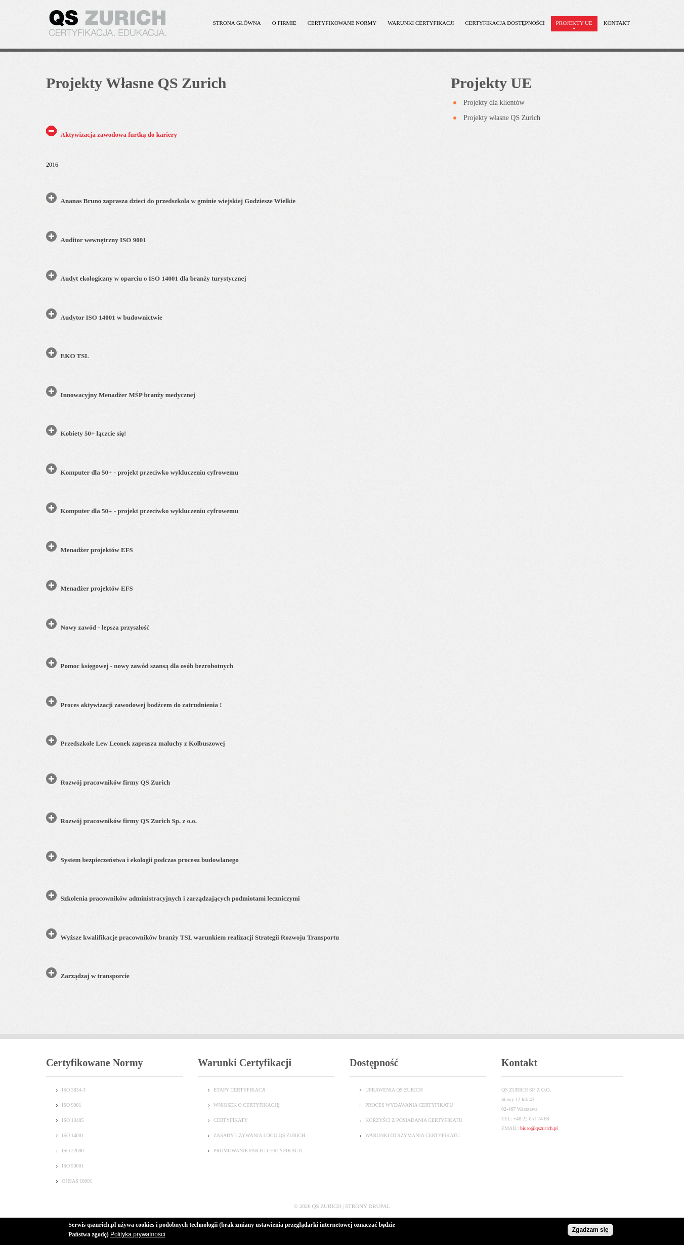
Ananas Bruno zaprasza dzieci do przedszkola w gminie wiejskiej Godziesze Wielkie (178, 201)
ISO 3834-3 (74, 1090)
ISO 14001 (73, 1135)
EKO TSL (75, 356)
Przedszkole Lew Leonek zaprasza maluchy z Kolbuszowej (143, 743)
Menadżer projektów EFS (97, 550)
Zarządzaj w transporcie (95, 976)
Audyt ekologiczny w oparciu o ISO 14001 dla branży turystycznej (153, 278)
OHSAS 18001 (77, 1181)
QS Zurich (326, 1206)
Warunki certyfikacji (418, 25)
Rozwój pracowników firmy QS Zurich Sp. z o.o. (129, 821)
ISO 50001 (73, 1166)
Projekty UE (571, 25)
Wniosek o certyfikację (246, 1105)
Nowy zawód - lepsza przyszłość (105, 627)
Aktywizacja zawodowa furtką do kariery (119, 134)
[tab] (241, 137)
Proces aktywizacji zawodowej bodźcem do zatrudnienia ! (141, 705)
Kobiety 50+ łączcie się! (93, 433)
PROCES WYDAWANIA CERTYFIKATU (409, 1105)
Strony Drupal (367, 1206)
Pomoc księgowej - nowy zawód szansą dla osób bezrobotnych (147, 666)
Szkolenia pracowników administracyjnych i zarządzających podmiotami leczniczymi (180, 898)
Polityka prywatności (137, 1234)
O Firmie (281, 25)
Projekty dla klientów (494, 102)
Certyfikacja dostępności (502, 25)
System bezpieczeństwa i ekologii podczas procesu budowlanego (150, 860)
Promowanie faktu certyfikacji (257, 1150)
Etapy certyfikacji (239, 1090)
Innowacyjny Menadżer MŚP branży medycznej (128, 395)
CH (419, 1090)
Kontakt (617, 23)
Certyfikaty (230, 1120)
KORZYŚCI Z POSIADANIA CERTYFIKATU (413, 1120)
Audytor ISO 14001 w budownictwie (111, 317)
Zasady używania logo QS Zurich (259, 1135)
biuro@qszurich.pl (539, 1128)
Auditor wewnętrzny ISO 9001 (103, 240)
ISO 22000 (73, 1150)
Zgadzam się (590, 1230)
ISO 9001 (71, 1105)
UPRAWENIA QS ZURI (390, 1090)
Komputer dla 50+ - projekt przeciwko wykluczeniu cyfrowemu (150, 472)
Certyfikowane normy (340, 25)
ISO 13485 (73, 1120)
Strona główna (237, 23)
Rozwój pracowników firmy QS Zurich (115, 782)
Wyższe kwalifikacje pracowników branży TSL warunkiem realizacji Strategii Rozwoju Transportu (200, 937)
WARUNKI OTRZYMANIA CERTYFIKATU (412, 1135)
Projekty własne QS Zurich (501, 118)
